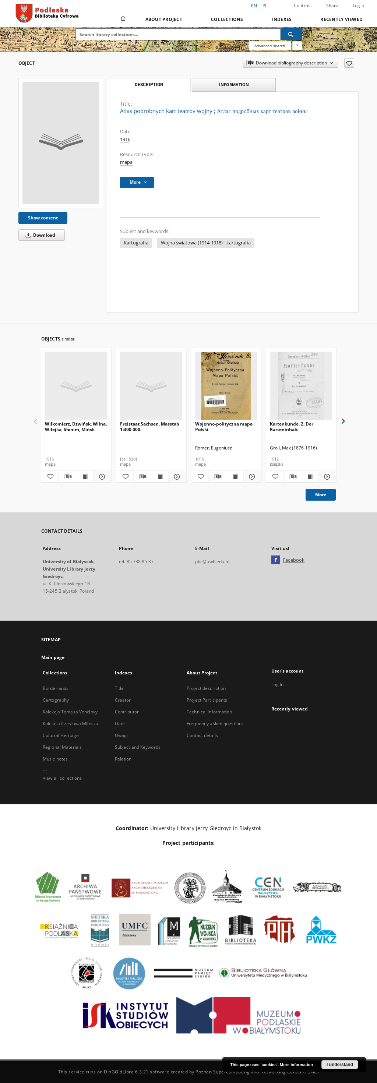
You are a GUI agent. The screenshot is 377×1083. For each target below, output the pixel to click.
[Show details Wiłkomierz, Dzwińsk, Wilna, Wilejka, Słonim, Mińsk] (100, 476)
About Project (163, 19)
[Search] (291, 34)
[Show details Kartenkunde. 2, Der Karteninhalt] (326, 476)
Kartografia (136, 243)
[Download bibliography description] (67, 476)
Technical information (209, 712)
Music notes (55, 759)
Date (120, 723)
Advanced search (269, 45)
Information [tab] (234, 84)
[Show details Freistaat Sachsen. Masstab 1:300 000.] (176, 476)
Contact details (202, 735)
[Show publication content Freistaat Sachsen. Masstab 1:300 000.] (159, 476)
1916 (125, 139)
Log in (277, 684)
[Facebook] (275, 560)
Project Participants (207, 700)
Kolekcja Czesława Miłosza (70, 723)
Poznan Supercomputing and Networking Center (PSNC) (257, 1072)
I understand (340, 1064)
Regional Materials (62, 747)
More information (296, 1064)
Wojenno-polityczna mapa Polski (224, 426)
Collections (227, 19)
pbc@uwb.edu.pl (212, 561)
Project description (206, 688)
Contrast (303, 5)
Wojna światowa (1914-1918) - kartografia (206, 243)
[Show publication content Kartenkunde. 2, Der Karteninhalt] (309, 476)
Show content (43, 218)
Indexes (282, 19)
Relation (123, 759)
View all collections (62, 778)
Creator (123, 700)
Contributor (127, 712)
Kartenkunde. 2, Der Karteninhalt (291, 426)
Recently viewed (341, 19)
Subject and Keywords (138, 747)
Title (119, 688)
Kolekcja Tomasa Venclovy (70, 712)
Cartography (56, 700)
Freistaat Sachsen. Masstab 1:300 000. (149, 426)
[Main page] (122, 19)
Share (332, 6)
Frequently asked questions (215, 723)
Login (358, 5)
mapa (126, 162)
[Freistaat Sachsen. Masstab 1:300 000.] (151, 386)
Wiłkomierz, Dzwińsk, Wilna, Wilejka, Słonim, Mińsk (76, 426)
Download (39, 235)
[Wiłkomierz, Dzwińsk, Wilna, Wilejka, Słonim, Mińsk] (76, 386)
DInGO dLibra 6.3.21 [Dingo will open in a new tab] (126, 1072)
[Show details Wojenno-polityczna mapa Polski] (251, 476)
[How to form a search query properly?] (297, 45)
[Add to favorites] (349, 63)
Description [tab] (149, 84)
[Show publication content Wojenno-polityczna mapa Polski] (234, 476)
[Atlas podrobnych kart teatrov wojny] (60, 143)
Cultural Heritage (61, 735)
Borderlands (55, 688)
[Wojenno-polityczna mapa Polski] (226, 386)
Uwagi (121, 735)
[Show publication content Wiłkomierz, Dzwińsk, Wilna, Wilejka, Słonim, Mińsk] (84, 476)
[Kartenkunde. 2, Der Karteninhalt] (301, 386)
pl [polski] (265, 5)
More (320, 494)
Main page (52, 657)
